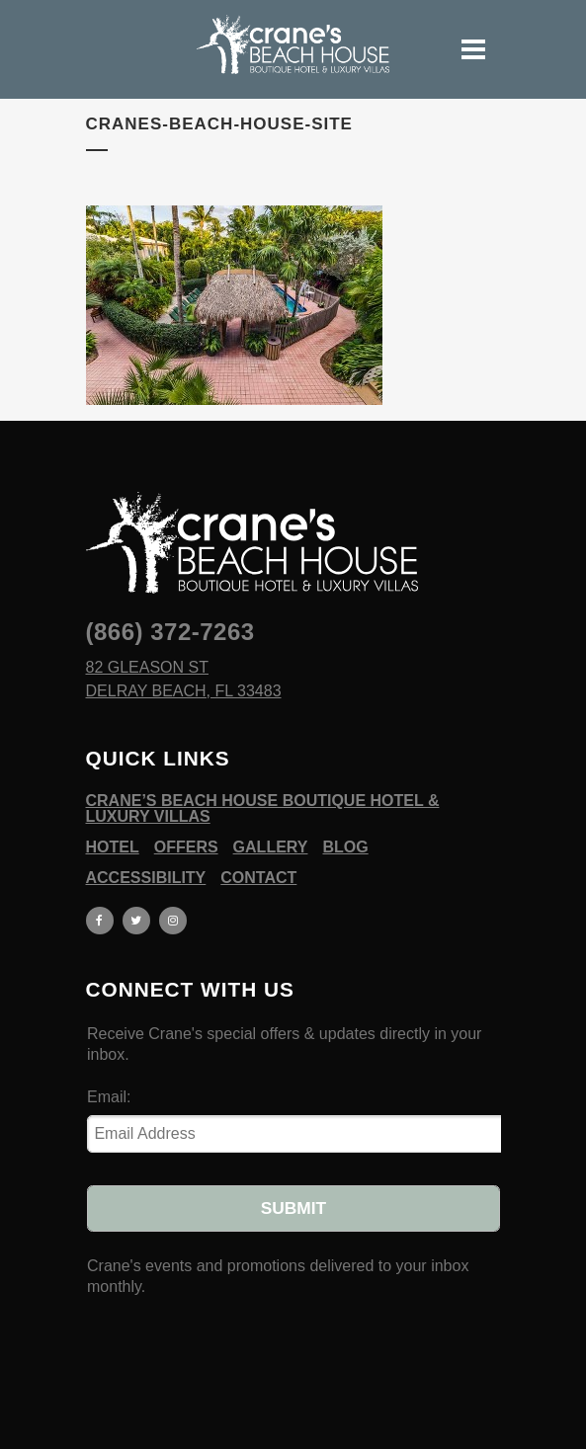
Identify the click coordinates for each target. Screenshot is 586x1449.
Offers (186, 847)
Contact (258, 878)
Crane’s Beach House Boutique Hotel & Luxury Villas (263, 809)
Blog (345, 847)
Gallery (270, 847)
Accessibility (146, 878)
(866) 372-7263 (170, 631)
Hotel (112, 847)
